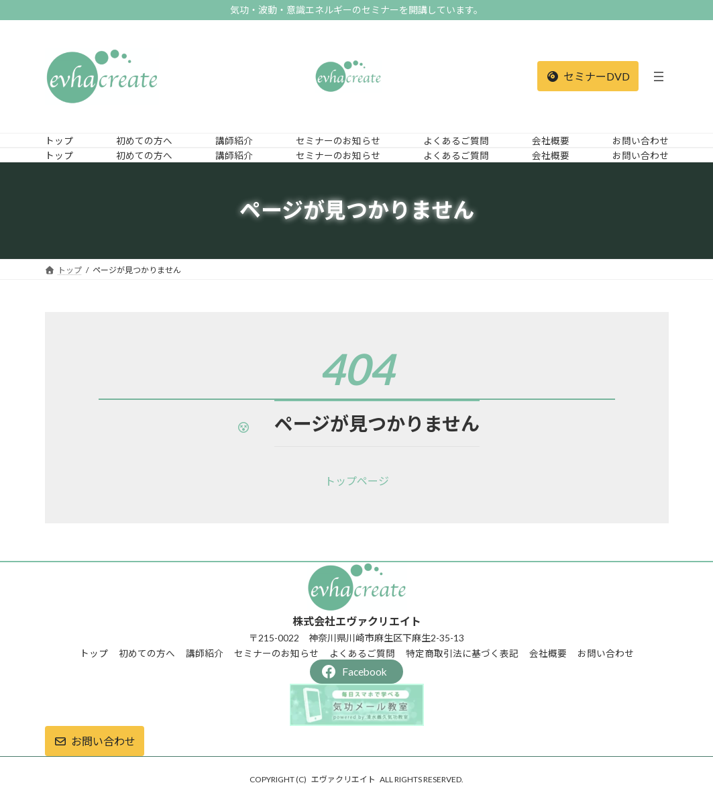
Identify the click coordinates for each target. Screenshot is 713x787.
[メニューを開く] (658, 76)
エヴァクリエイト (343, 779)
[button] (588, 76)
